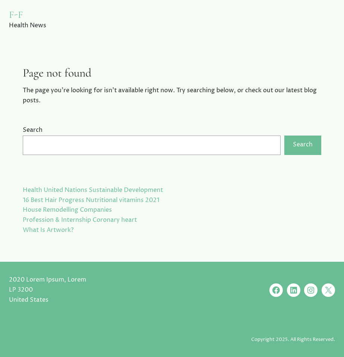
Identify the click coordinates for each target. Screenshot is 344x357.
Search (33, 130)
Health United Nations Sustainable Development (93, 190)
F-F (16, 15)
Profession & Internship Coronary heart (80, 220)
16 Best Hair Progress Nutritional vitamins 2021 (91, 200)
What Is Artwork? (48, 230)
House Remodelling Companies (67, 210)
